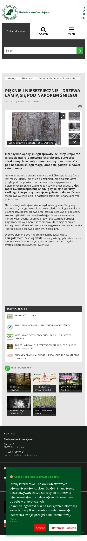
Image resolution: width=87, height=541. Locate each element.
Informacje (11, 78)
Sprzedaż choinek (25, 315)
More (13, 519)
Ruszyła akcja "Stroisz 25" (17, 412)
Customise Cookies (63, 528)
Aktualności (27, 78)
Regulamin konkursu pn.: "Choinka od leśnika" (43, 325)
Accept (40, 528)
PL (83, 17)
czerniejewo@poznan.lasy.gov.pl (20, 455)
